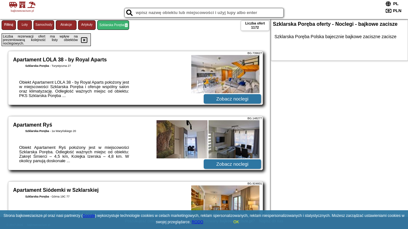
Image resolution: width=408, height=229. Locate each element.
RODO (197, 222)
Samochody (43, 24)
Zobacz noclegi (232, 98)
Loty (25, 24)
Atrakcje (66, 24)
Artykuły (87, 24)
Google (89, 215)
